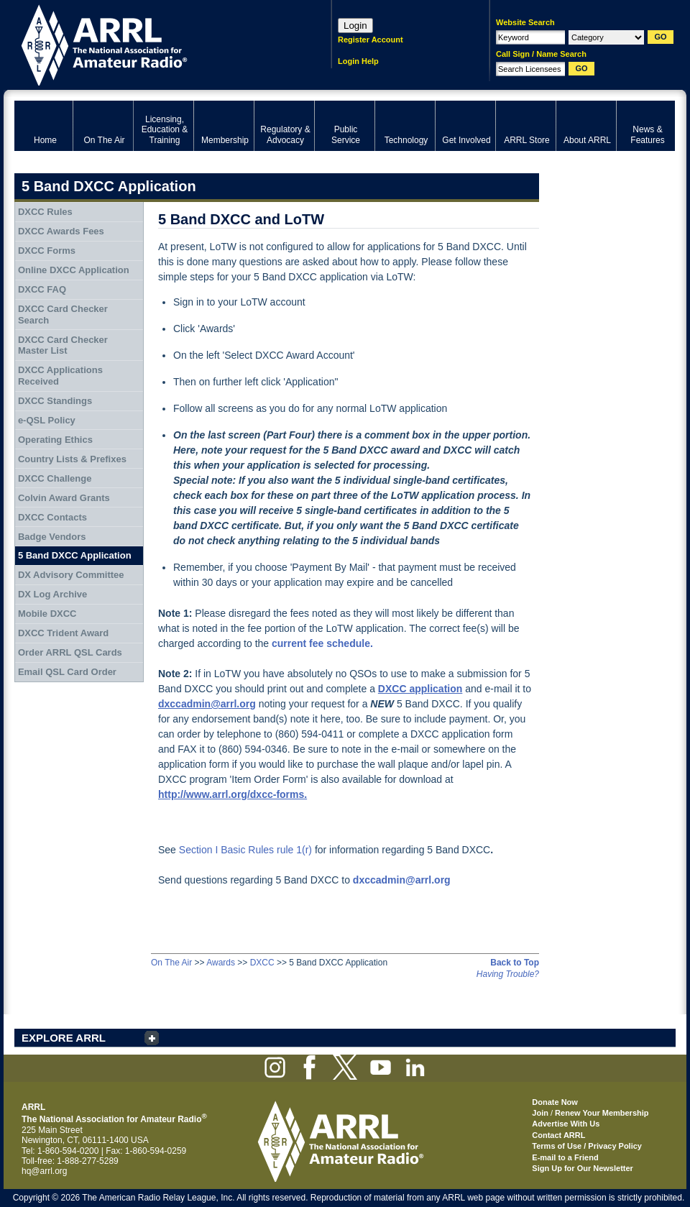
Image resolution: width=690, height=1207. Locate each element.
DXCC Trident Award (63, 633)
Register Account (370, 39)
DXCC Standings (55, 400)
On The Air (171, 963)
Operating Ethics (55, 439)
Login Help (358, 61)
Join (540, 1113)
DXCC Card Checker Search (63, 314)
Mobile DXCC (47, 613)
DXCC (262, 963)
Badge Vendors (52, 536)
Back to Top (514, 963)
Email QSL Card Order (67, 671)
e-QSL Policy (46, 420)
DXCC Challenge (55, 478)
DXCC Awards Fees (61, 231)
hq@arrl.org (45, 1171)
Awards (220, 963)
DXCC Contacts (52, 517)
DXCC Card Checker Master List (63, 345)
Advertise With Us (565, 1123)
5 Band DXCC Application (75, 555)
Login (355, 25)
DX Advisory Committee (71, 574)
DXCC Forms (46, 250)
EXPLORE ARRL (64, 1038)
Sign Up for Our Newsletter (582, 1168)
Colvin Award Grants (64, 497)
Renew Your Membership (601, 1113)
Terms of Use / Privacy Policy (587, 1146)
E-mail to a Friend (565, 1157)
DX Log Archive (52, 594)
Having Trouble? (508, 974)
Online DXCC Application (73, 270)
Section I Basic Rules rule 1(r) (245, 849)
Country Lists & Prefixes (72, 459)
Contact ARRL (558, 1135)
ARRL (154, 43)
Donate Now (555, 1102)
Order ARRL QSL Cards (70, 652)
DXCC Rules (45, 211)
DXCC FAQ (42, 289)
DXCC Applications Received (60, 375)
